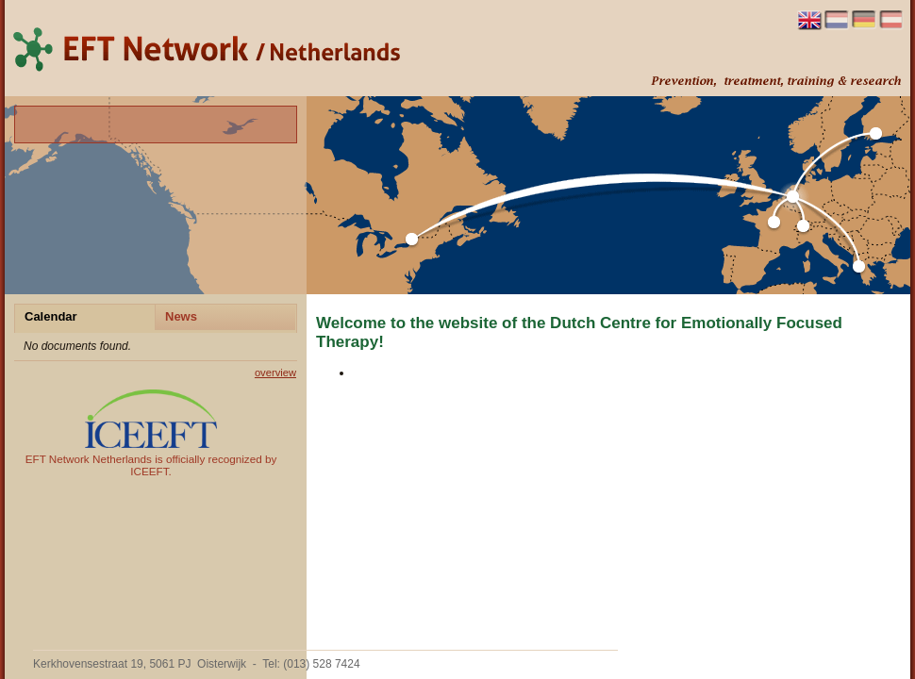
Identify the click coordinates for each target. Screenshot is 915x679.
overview (275, 372)
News (181, 316)
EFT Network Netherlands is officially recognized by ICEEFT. (151, 433)
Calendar (51, 316)
